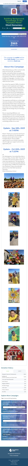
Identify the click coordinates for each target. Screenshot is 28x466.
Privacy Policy (14, 462)
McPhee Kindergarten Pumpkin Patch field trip (14, 434)
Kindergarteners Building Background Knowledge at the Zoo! (14, 420)
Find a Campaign (14, 455)
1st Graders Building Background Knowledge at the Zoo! (14, 406)
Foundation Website (14, 49)
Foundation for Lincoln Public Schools (18, 3)
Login (25, 1)
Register (19, 1)
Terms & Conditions (14, 464)
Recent (7, 371)
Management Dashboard (14, 453)
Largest (19, 371)
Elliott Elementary (14, 25)
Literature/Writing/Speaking (10, 398)
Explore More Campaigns (9, 395)
